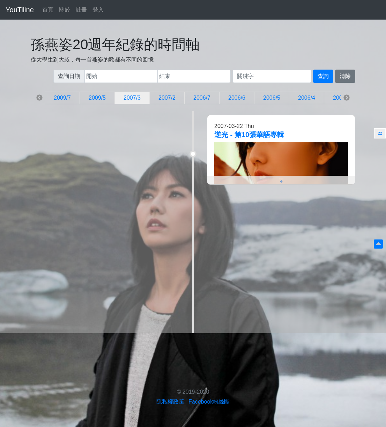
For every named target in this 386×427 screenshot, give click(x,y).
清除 (345, 76)
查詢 (323, 76)
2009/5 (97, 98)
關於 (64, 10)
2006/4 (306, 98)
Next (346, 97)
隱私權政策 (170, 402)
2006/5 (271, 98)
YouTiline (20, 10)
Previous (39, 97)
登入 (98, 10)
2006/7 (201, 98)
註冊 (81, 10)
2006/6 (236, 98)
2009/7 (62, 98)
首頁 (47, 10)
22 (380, 133)
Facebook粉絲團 (209, 402)
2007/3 (132, 98)
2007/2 (167, 98)
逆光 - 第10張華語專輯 (249, 134)
